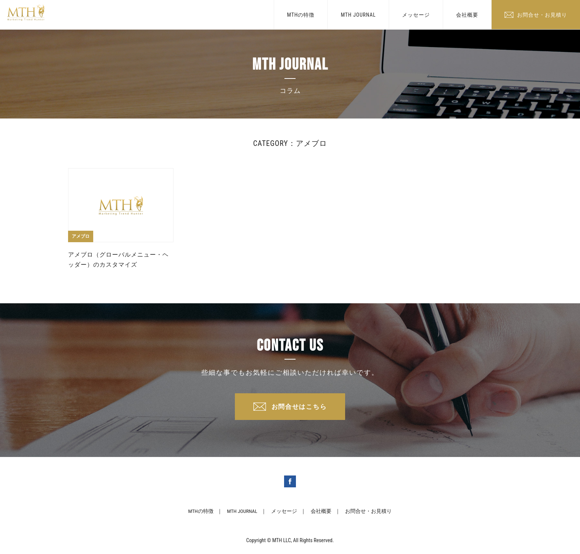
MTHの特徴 (300, 15)
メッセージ (416, 15)
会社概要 (467, 15)
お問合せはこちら (299, 407)
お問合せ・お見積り (542, 15)
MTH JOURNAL (358, 15)
